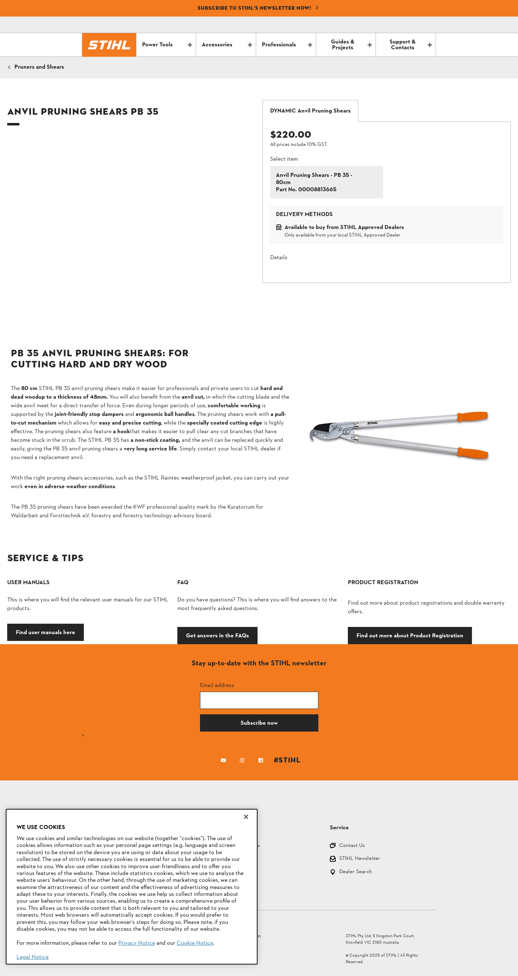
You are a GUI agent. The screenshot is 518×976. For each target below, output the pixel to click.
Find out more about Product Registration (409, 635)
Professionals (287, 45)
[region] (132, 886)
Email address (217, 685)
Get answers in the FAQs (217, 635)
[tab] (310, 111)
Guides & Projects (351, 45)
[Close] (246, 817)
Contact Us (352, 846)
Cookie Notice (195, 943)
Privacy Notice (136, 943)
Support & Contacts (411, 45)
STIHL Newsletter (359, 859)
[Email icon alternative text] (400, 25)
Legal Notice (33, 957)
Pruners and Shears (39, 67)
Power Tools (167, 45)
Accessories (227, 45)
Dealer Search (355, 872)
